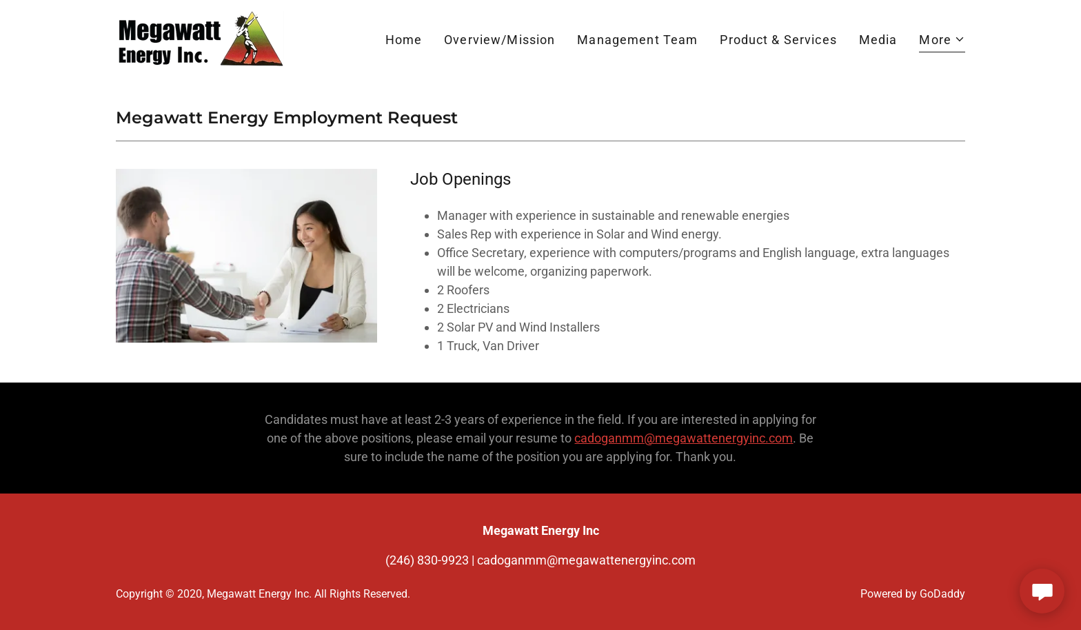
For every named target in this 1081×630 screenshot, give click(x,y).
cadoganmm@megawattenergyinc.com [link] (586, 560)
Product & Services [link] (778, 39)
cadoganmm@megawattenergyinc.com (683, 438)
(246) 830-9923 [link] (427, 560)
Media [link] (878, 39)
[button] (942, 41)
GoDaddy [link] (942, 593)
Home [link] (404, 39)
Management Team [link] (637, 39)
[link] (200, 38)
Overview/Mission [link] (499, 39)
